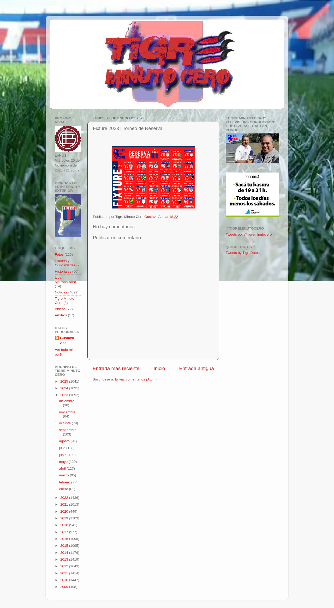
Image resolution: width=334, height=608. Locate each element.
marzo (64, 475)
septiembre (67, 430)
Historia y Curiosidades (65, 263)
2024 (64, 388)
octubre (65, 423)
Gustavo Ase (67, 340)
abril (63, 468)
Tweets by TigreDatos (243, 253)
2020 (64, 511)
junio (63, 455)
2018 (64, 525)
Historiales (63, 271)
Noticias (61, 292)
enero (64, 489)
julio (62, 448)
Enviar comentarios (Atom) (136, 379)
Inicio (159, 368)
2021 (64, 504)
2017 (64, 532)
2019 (64, 518)
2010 (64, 580)
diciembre (66, 401)
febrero (65, 482)
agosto (64, 441)
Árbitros (61, 315)
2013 (64, 559)
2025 (64, 381)
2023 (64, 395)
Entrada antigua (196, 368)
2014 (64, 553)
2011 (64, 573)
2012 (64, 566)
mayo (64, 462)
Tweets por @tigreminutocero (249, 234)
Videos (60, 309)
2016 (64, 539)
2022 (64, 498)
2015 (64, 546)
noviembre (67, 412)
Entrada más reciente (116, 368)
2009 (64, 587)
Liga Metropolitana (65, 279)
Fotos (59, 254)
